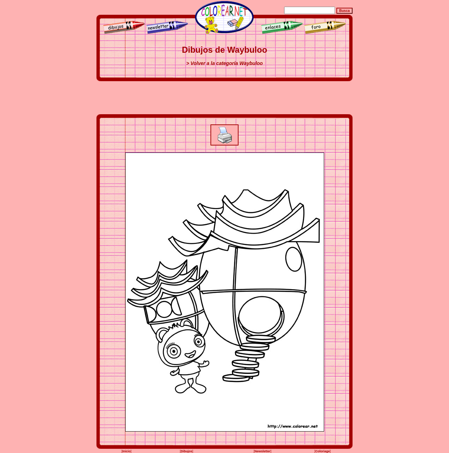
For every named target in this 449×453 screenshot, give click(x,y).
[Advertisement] (224, 98)
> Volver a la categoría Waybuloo (224, 63)
